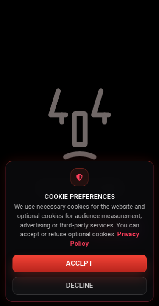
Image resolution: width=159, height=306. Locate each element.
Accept (79, 263)
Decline (79, 285)
